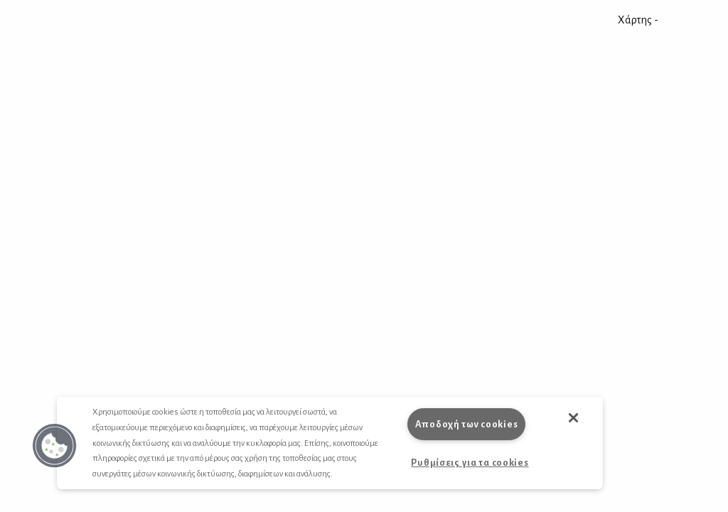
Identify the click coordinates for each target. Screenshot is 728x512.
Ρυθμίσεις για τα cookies (469, 462)
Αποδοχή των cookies (466, 424)
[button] (54, 446)
